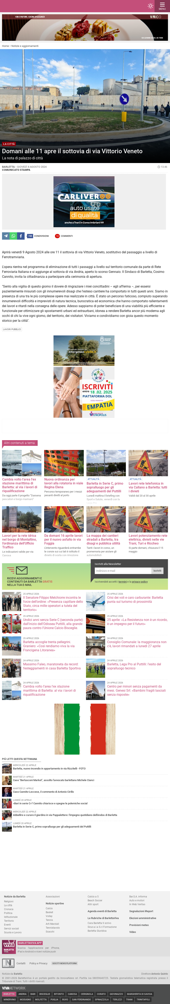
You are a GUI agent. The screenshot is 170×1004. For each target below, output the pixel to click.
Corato (101, 994)
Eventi (7, 924)
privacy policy (140, 581)
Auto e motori (136, 900)
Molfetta (41, 999)
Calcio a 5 (93, 896)
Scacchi (50, 931)
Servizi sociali (11, 928)
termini (123, 581)
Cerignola (87, 994)
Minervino (10, 999)
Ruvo (65, 999)
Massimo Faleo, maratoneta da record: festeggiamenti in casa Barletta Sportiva (52, 666)
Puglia (54, 999)
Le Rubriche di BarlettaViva (103, 918)
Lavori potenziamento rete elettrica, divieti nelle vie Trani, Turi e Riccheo (148, 539)
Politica (8, 913)
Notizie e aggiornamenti (24, 45)
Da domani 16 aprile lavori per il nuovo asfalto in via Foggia (63, 539)
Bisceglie (44, 994)
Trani (129, 999)
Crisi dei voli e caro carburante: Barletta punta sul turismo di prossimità (135, 600)
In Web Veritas (137, 904)
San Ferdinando (81, 999)
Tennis (49, 919)
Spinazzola (102, 999)
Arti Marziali (52, 923)
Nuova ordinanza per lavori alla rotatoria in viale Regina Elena (63, 483)
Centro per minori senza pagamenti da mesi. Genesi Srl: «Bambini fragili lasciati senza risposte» (136, 690)
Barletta (9, 994)
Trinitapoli (143, 999)
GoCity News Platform (64, 963)
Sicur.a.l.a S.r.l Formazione (102, 926)
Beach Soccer (95, 900)
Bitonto (59, 994)
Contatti (20, 963)
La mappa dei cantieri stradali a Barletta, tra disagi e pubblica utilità (103, 539)
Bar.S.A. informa (138, 896)
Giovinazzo (116, 994)
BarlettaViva (23, 6)
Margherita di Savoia (139, 994)
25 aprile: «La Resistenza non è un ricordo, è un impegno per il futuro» (137, 622)
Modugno (25, 999)
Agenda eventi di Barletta (102, 911)
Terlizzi (117, 999)
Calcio (49, 908)
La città (8, 905)
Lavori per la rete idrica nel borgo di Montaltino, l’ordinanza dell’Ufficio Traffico (19, 541)
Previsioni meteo (139, 925)
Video (132, 931)
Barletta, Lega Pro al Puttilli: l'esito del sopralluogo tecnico (134, 666)
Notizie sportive (55, 903)
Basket (49, 912)
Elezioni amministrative (142, 918)
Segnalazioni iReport (141, 911)
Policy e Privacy (38, 963)
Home (5, 45)
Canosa (72, 994)
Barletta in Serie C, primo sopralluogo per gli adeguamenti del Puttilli (105, 487)
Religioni (8, 901)
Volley (49, 916)
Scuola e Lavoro (13, 932)
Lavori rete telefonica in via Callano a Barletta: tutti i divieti (148, 487)
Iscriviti (157, 570)
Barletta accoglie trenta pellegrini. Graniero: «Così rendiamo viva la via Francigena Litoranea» (49, 646)
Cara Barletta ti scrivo (99, 923)
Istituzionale (10, 916)
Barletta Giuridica (97, 930)
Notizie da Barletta (14, 896)
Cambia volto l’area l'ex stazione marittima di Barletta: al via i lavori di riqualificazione (19, 485)
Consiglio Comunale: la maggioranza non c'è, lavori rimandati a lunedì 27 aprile (137, 644)
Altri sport (93, 904)
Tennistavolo (53, 927)
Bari (33, 994)
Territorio (9, 920)
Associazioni (53, 896)
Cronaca (8, 909)
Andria (22, 994)
